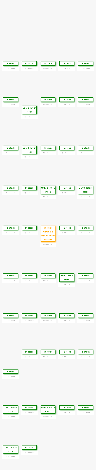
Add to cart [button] (11, 68)
